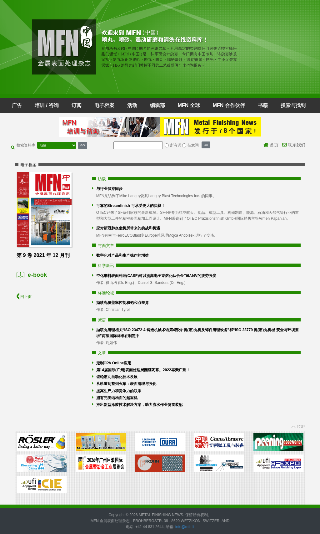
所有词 (175, 145)
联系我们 (293, 144)
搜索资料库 (26, 145)
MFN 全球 (189, 105)
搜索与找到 (293, 105)
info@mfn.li (184, 527)
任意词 (193, 145)
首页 (270, 144)
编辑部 (157, 105)
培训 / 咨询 (47, 105)
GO (82, 145)
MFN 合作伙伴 (229, 105)
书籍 (263, 105)
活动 (132, 105)
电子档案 (104, 105)
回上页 (24, 297)
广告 (17, 105)
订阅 (77, 105)
